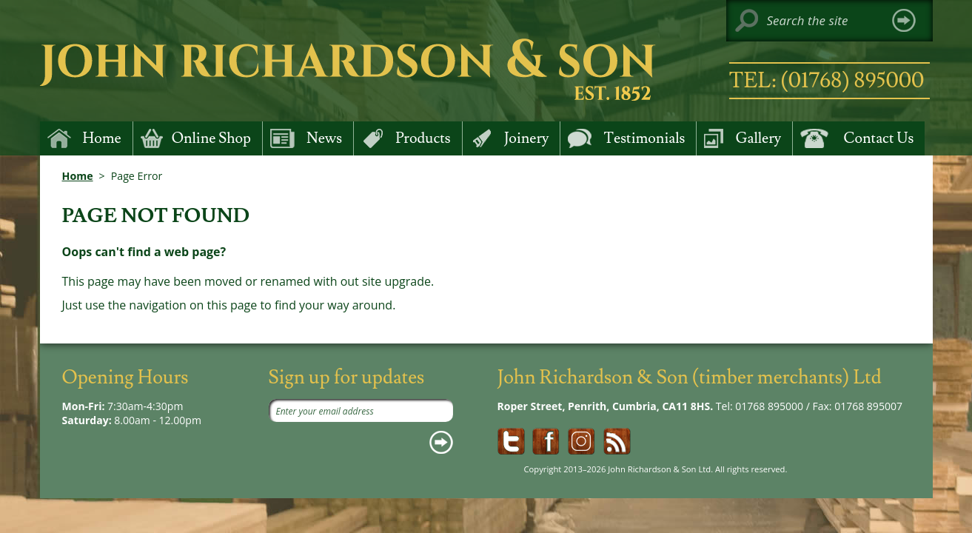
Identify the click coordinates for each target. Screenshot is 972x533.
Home (77, 176)
